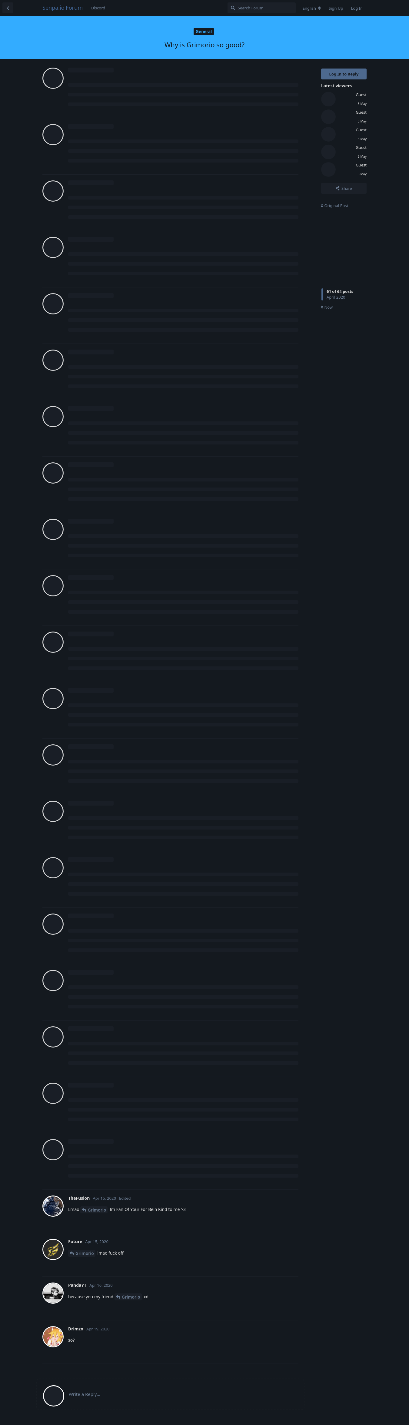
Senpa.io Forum (62, 7)
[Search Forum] (262, 7)
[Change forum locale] (312, 8)
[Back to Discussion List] (7, 7)
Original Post (334, 205)
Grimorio (97, 1210)
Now (327, 307)
